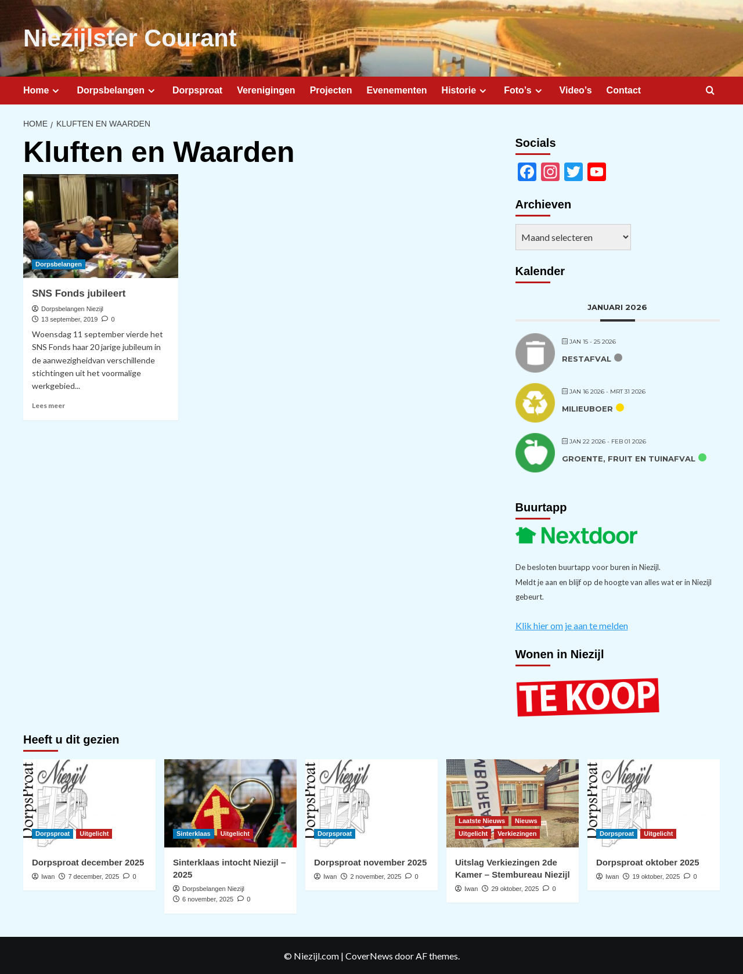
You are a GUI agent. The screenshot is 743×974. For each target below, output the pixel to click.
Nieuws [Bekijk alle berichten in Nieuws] (526, 819)
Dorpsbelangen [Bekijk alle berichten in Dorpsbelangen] (58, 262)
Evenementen (397, 89)
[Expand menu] (55, 90)
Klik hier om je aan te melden (571, 624)
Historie (466, 89)
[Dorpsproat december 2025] (89, 802)
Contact (624, 89)
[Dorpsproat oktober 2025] (653, 802)
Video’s (576, 89)
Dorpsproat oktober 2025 (647, 861)
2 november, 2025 (375, 875)
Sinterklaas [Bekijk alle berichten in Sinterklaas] (193, 832)
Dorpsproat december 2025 (88, 861)
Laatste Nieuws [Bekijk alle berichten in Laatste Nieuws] (482, 819)
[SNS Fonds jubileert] (100, 225)
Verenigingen (266, 89)
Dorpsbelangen (117, 89)
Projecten (331, 89)
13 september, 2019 (69, 318)
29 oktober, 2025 (515, 887)
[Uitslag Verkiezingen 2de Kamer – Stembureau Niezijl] (512, 802)
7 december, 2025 (93, 875)
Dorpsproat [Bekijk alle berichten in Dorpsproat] (52, 832)
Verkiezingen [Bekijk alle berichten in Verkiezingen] (516, 832)
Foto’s (524, 89)
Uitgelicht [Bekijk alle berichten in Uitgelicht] (94, 832)
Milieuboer (587, 408)
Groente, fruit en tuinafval (628, 458)
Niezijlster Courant (125, 37)
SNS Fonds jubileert (79, 292)
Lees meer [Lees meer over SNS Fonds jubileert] (48, 404)
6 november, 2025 (207, 898)
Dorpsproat (197, 89)
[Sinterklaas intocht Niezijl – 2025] (230, 802)
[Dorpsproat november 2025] (371, 802)
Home (42, 89)
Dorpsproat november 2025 (370, 861)
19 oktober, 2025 (656, 875)
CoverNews (369, 954)
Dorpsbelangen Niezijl (72, 307)
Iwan (48, 875)
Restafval (586, 358)
